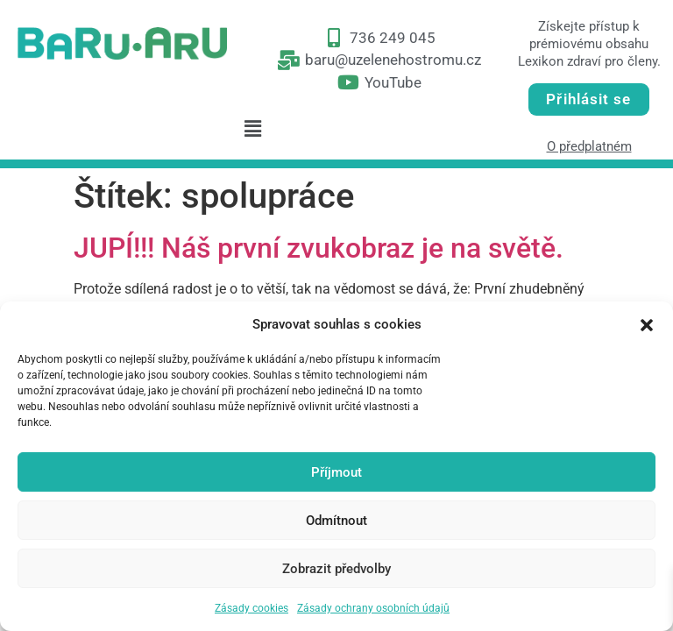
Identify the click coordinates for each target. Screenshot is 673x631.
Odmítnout (336, 520)
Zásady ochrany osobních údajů (373, 608)
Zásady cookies (251, 608)
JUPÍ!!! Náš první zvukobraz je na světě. (318, 248)
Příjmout (336, 472)
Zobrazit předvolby (336, 569)
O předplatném (589, 146)
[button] (646, 324)
